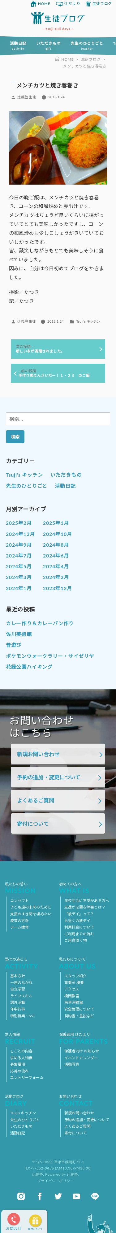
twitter (58, 1196)
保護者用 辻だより (85, 1038)
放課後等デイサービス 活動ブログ (58, 18)
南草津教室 (73, 1002)
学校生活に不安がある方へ (86, 900)
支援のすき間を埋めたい (30, 914)
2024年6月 (56, 555)
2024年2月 (56, 577)
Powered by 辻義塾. (62, 1174)
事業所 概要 (74, 982)
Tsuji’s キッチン (88, 321)
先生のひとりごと (87, 45)
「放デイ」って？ (79, 914)
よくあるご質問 (35, 800)
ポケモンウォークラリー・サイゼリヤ (50, 656)
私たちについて (85, 963)
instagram (21, 1196)
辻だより (72, 3)
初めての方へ (85, 888)
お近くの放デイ (77, 920)
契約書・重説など (79, 1016)
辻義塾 (37, 1174)
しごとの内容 (21, 1051)
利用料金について (79, 927)
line (95, 1196)
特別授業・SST (22, 1016)
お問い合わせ (85, 1100)
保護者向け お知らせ (81, 1051)
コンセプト (19, 900)
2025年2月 (19, 523)
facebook (39, 1196)
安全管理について (79, 1009)
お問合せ (14, 1228)
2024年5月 (19, 566)
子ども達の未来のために (30, 907)
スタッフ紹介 (75, 976)
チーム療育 (19, 927)
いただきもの (48, 45)
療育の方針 (19, 920)
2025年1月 (56, 523)
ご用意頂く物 (75, 940)
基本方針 (17, 976)
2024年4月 (56, 566)
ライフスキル (21, 996)
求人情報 (31, 1038)
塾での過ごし (31, 963)
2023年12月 (57, 588)
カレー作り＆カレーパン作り (40, 623)
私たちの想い (31, 888)
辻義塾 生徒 (26, 97)
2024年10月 (57, 534)
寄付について (35, 1229)
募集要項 (17, 1064)
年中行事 (17, 1009)
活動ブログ (31, 1100)
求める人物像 (21, 1057)
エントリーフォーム (27, 1077)
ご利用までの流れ (79, 934)
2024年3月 (19, 577)
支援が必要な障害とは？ (84, 907)
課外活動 (17, 1002)
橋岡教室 (71, 996)
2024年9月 (19, 545)
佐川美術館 (19, 634)
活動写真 (71, 1064)
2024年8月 (56, 545)
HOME (44, 3)
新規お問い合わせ (38, 754)
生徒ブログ (102, 3)
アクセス (71, 989)
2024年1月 (19, 588)
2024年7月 (19, 555)
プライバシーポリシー (55, 1181)
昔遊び (13, 645)
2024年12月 (20, 534)
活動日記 (18, 45)
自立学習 (17, 989)
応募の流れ (19, 1071)
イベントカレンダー (81, 1057)
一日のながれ (21, 982)
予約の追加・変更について (48, 777)
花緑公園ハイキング (29, 667)
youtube (76, 1196)
